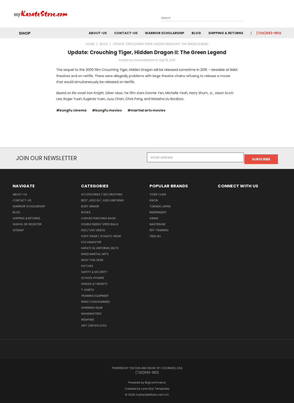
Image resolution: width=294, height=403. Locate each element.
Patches (87, 264)
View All (155, 234)
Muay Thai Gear (92, 258)
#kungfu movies (107, 110)
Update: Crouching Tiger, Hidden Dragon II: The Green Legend (147, 52)
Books (85, 210)
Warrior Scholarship (164, 33)
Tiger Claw (158, 193)
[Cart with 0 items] (280, 15)
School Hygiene (92, 276)
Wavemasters (91, 312)
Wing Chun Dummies (95, 300)
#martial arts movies (146, 110)
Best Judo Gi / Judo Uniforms (102, 198)
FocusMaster (91, 240)
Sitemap (18, 228)
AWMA (154, 216)
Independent (158, 210)
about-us (98, 33)
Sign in (18, 222)
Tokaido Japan (160, 204)
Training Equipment (95, 294)
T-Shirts (87, 288)
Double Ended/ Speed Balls (100, 222)
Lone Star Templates (155, 387)
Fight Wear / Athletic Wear (101, 234)
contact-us (126, 33)
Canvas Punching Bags (98, 216)
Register (35, 222)
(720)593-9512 (268, 33)
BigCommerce (155, 381)
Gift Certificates (94, 324)
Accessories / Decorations (101, 193)
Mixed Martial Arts (95, 252)
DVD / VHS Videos (93, 228)
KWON (154, 198)
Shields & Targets (94, 282)
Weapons (87, 318)
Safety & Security (94, 270)
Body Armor (90, 204)
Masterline (157, 222)
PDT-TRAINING (159, 228)
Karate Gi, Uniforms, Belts (100, 246)
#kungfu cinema (71, 110)
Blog (196, 33)
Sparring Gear (92, 306)
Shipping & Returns (225, 33)
